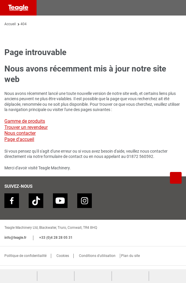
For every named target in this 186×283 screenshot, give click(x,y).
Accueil (10, 24)
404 (23, 24)
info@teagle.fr (15, 238)
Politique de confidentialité (25, 256)
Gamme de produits (24, 121)
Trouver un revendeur (26, 127)
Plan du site (130, 256)
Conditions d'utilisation (97, 256)
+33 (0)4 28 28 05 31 (56, 238)
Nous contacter (20, 133)
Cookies (62, 256)
